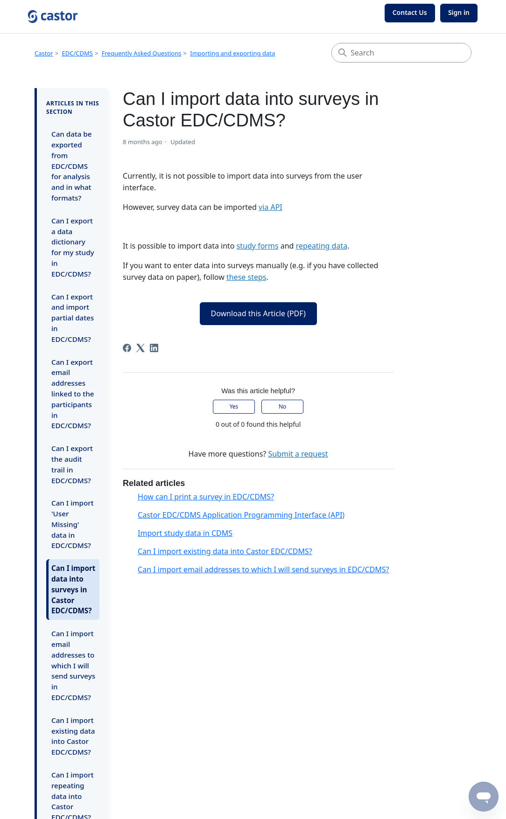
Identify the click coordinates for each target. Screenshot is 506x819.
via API (270, 207)
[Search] (401, 52)
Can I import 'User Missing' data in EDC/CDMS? (72, 524)
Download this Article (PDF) (258, 313)
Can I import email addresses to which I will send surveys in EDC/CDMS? (73, 665)
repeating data (322, 246)
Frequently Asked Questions (142, 53)
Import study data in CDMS (185, 533)
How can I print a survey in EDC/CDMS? (206, 497)
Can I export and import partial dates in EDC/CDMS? (72, 318)
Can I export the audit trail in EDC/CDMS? (72, 464)
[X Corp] (140, 348)
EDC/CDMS (77, 53)
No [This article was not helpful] (282, 406)
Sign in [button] (459, 12)
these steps (246, 277)
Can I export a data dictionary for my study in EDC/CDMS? (72, 247)
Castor (44, 53)
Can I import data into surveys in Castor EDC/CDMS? (73, 589)
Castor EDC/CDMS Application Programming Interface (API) (241, 515)
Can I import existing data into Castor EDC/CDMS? (73, 736)
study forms (258, 246)
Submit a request (298, 454)
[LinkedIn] (154, 348)
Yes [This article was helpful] (234, 406)
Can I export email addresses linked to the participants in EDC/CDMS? (72, 393)
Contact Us (410, 12)
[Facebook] (127, 348)
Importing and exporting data (232, 53)
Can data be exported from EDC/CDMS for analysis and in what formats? (71, 165)
